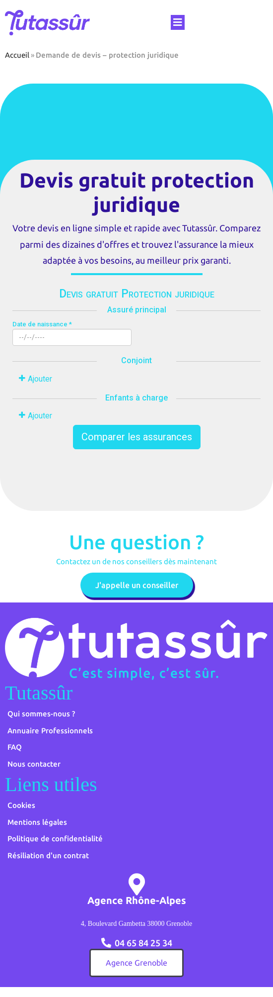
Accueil (17, 55)
